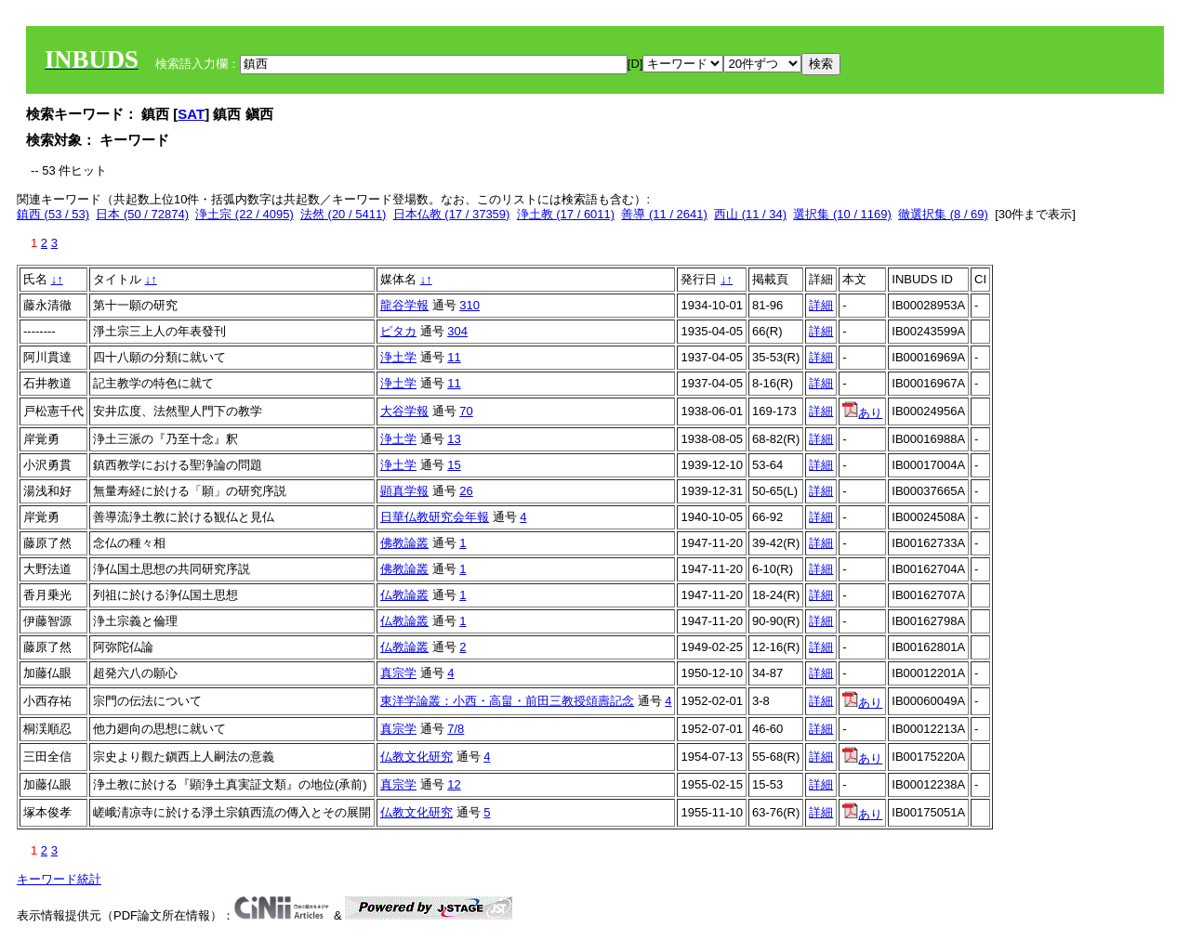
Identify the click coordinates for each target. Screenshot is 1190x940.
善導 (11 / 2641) (664, 214)
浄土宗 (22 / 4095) (244, 214)
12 (453, 784)
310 (469, 305)
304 (457, 331)
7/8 (455, 729)
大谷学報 (404, 411)
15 (453, 465)
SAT (191, 114)
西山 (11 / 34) (750, 214)
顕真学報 (404, 491)
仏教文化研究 (416, 757)
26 (465, 491)
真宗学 (398, 673)
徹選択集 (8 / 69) (943, 214)
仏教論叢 (404, 595)
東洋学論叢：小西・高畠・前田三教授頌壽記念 (507, 701)
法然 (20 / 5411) (343, 214)
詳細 (821, 305)
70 (465, 411)
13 (453, 439)
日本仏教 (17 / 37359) (451, 214)
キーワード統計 (59, 879)
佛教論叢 (404, 543)
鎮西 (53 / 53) (53, 214)
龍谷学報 (404, 305)
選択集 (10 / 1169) (842, 214)
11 (453, 357)
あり (862, 413)
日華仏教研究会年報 (434, 517)
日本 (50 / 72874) (142, 214)
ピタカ (398, 331)
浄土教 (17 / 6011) (566, 214)
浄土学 (398, 357)
